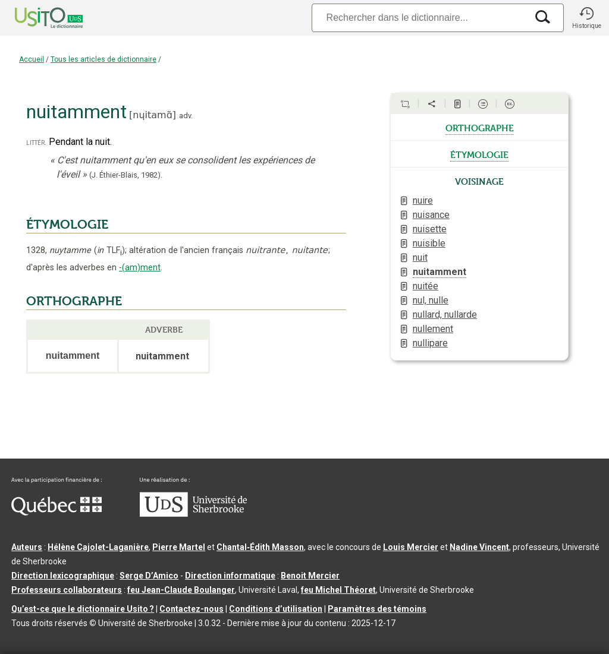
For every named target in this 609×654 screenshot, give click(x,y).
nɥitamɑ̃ (152, 115)
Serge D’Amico (149, 575)
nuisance (431, 214)
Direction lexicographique (62, 575)
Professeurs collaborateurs (66, 590)
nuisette (430, 229)
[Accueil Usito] (35, 18)
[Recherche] (419, 17)
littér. (36, 142)
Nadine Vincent (479, 547)
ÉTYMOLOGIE (67, 224)
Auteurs (26, 547)
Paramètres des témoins (377, 609)
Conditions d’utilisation (275, 609)
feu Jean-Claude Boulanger (181, 590)
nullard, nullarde (445, 314)
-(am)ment (140, 268)
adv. (186, 115)
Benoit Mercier (310, 575)
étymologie (479, 154)
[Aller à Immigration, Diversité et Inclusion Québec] (56, 512)
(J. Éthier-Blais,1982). (125, 174)
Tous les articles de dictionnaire (103, 59)
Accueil (31, 59)
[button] (586, 18)
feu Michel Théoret (338, 590)
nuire (423, 200)
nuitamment (439, 271)
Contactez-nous (191, 609)
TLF (109, 250)
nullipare (430, 343)
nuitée (425, 286)
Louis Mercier (410, 547)
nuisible (429, 243)
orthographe (479, 127)
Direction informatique (230, 575)
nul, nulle (430, 300)
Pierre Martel (178, 547)
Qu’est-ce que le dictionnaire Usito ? (82, 609)
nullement (433, 328)
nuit (420, 257)
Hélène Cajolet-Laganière (98, 547)
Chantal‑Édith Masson (260, 547)
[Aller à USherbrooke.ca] (193, 514)
